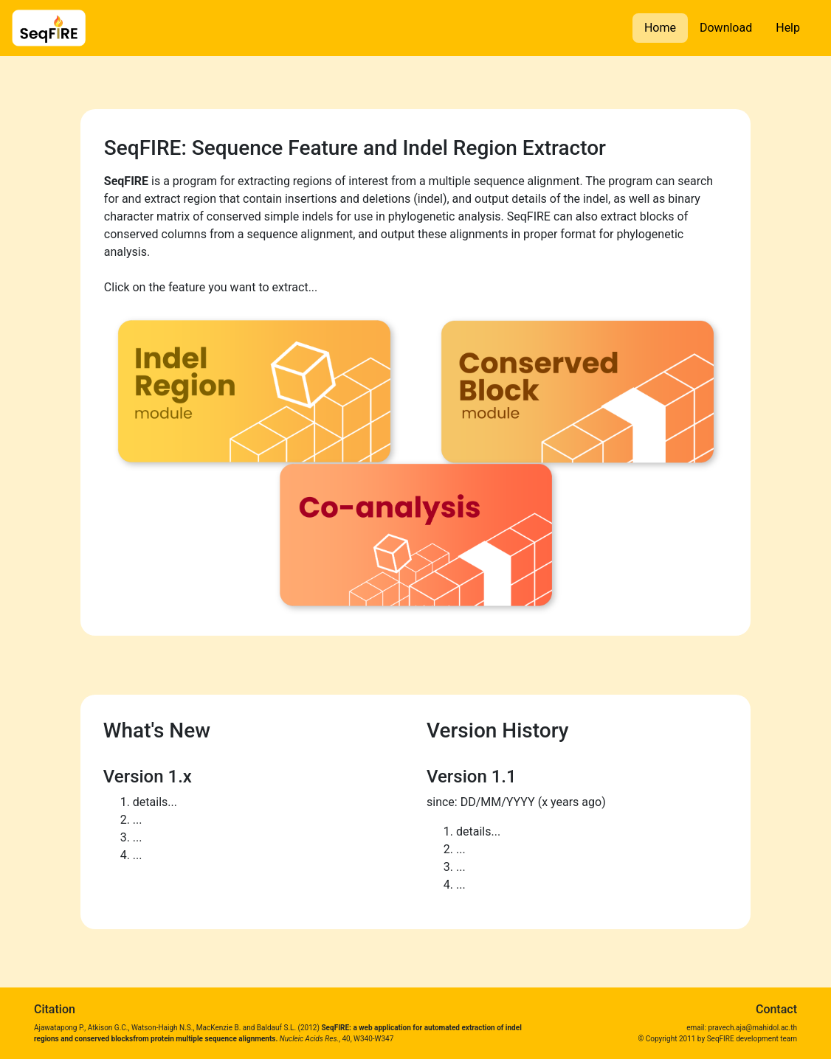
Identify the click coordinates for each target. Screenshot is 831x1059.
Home (660, 28)
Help (788, 28)
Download (726, 28)
